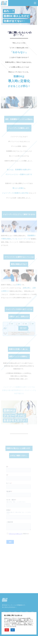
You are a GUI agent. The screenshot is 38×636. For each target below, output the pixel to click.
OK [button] (13, 630)
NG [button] (7, 630)
